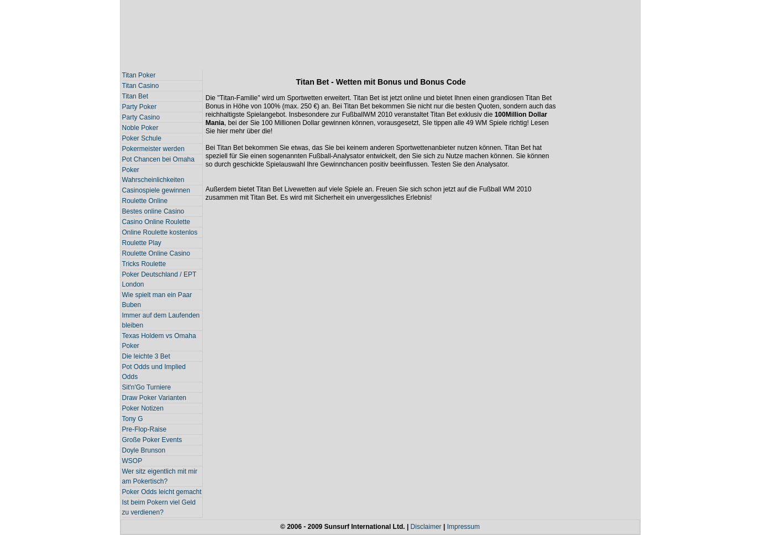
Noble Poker (140, 128)
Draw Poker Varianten (154, 398)
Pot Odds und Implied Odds (154, 372)
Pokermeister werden (153, 149)
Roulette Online (145, 201)
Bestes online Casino (153, 211)
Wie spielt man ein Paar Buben (157, 300)
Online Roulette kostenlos (160, 232)
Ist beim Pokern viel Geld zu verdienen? (159, 507)
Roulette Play (141, 243)
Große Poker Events (152, 440)
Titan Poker (139, 75)
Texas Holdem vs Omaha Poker (159, 341)
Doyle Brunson (144, 450)
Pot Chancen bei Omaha (158, 159)
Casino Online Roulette (156, 222)
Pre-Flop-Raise (144, 429)
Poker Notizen (143, 408)
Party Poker (139, 107)
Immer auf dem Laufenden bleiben (161, 320)
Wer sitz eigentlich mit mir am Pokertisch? (159, 476)
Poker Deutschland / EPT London (159, 279)
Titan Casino (140, 86)
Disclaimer (426, 527)
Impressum (463, 527)
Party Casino (141, 117)
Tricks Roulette (144, 264)
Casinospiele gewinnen (156, 190)
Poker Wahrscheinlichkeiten (153, 175)
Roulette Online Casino (156, 253)
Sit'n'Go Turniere (146, 387)
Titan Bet (135, 96)
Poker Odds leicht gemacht (162, 492)
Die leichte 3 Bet (146, 356)
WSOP (132, 461)
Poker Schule (141, 138)
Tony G (132, 419)
